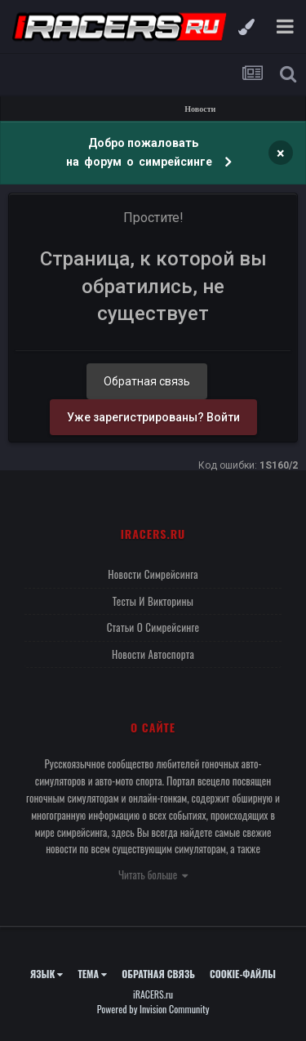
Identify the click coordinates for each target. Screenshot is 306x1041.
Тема (92, 974)
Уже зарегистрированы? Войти (153, 417)
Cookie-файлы (243, 974)
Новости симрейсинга (153, 574)
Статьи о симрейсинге (153, 627)
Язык (47, 974)
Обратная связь (147, 381)
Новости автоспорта (153, 654)
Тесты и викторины (153, 601)
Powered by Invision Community (153, 1009)
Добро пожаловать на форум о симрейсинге (140, 152)
